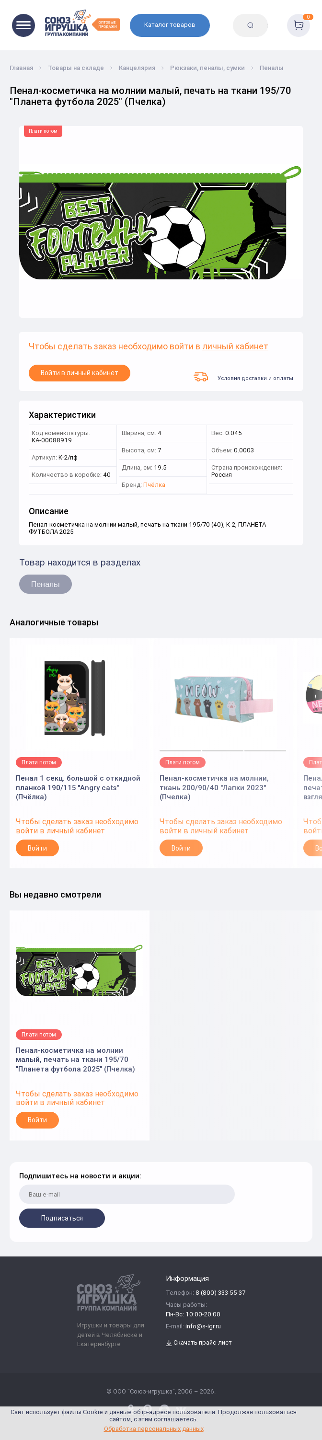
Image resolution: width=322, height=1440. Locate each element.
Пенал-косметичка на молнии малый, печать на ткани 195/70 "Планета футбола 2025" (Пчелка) (75, 1056)
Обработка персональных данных (154, 1429)
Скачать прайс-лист (199, 1343)
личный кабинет (235, 347)
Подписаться (62, 1218)
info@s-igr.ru (203, 1326)
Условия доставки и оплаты (243, 376)
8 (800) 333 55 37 (220, 1293)
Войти (37, 848)
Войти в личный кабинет (79, 373)
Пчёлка (154, 485)
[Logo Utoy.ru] (82, 23)
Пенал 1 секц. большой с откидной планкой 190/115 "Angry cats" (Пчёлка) (78, 784)
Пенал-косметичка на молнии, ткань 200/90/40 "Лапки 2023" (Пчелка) (214, 784)
